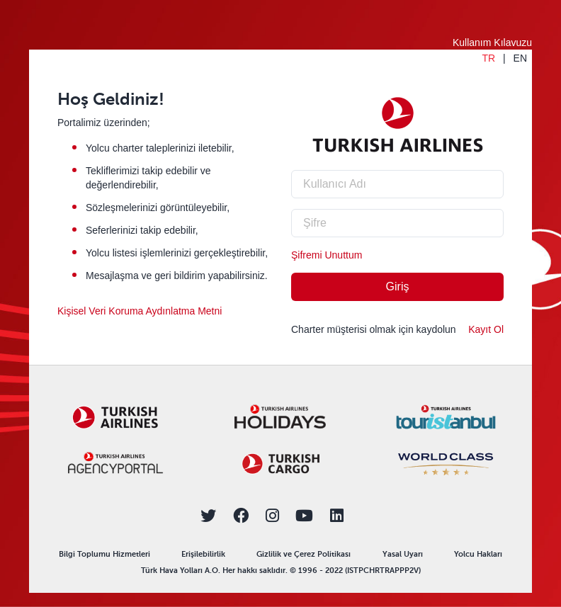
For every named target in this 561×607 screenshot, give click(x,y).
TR (488, 58)
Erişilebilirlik (203, 554)
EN (520, 58)
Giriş (397, 286)
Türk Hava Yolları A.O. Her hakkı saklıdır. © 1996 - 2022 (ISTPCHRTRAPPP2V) (281, 570)
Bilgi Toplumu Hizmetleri (104, 554)
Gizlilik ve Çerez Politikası (303, 554)
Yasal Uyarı (402, 554)
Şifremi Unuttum (326, 255)
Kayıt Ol (486, 329)
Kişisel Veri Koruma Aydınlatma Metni (139, 311)
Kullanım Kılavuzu (492, 42)
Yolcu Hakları (478, 554)
